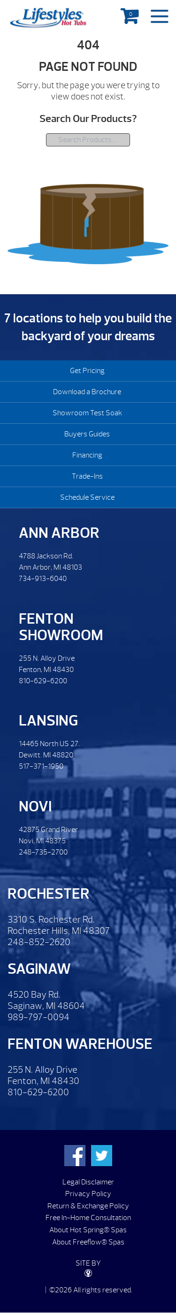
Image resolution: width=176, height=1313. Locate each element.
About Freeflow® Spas (88, 1242)
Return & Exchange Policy (88, 1206)
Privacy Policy (88, 1193)
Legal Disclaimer (88, 1182)
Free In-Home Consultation (88, 1217)
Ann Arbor (59, 532)
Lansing (48, 720)
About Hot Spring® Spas (88, 1230)
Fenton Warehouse (80, 1043)
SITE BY (88, 1268)
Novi (35, 806)
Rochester (49, 893)
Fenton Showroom (61, 627)
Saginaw (39, 968)
